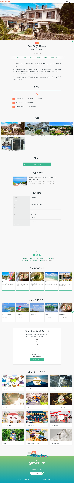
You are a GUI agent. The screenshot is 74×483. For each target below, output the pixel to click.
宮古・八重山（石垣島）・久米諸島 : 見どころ (43, 258)
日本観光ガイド (25, 258)
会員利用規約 (27, 479)
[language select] (67, 2)
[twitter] (37, 255)
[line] (40, 255)
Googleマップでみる (36, 251)
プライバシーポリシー (36, 479)
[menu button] (72, 1)
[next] (72, 312)
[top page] (19, 258)
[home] (5, 2)
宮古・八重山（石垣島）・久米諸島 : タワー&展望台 (33, 260)
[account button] (69, 2)
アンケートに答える (37, 359)
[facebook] (34, 255)
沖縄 (31, 258)
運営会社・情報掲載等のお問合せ (50, 479)
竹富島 (14, 63)
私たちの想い (19, 479)
